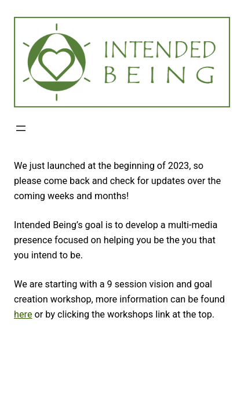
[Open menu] (21, 128)
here (23, 314)
